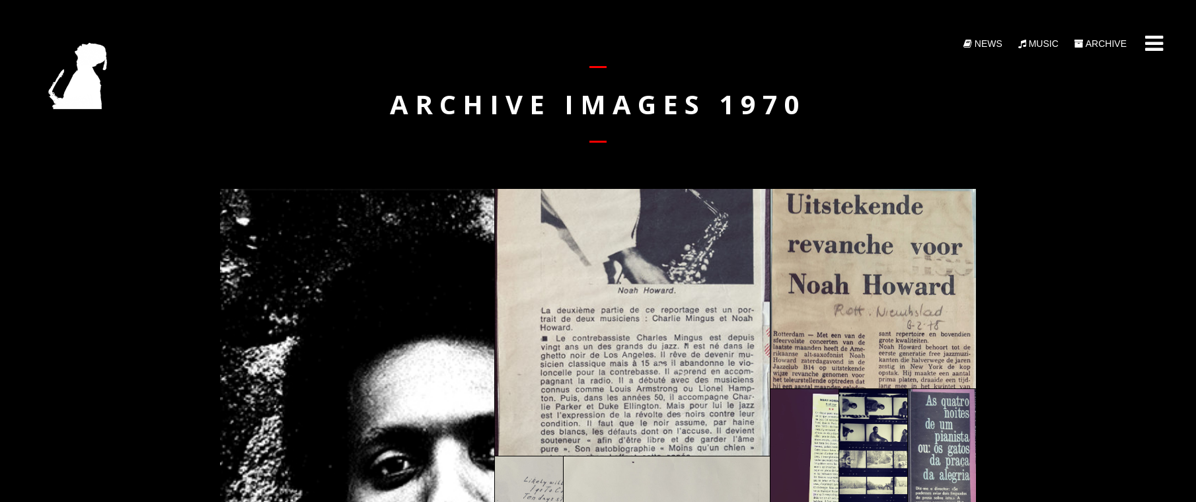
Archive (1100, 43)
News (982, 43)
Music (1038, 43)
